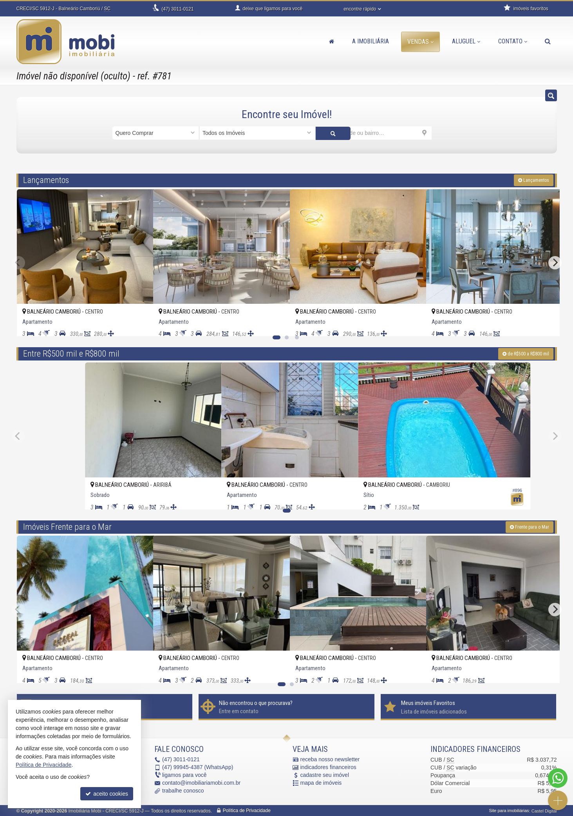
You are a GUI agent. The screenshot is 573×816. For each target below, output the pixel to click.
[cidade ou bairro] (374, 133)
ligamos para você (184, 774)
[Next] (555, 262)
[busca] (548, 41)
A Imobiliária (370, 41)
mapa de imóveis (321, 782)
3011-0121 (177, 9)
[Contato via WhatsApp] (558, 778)
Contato (512, 41)
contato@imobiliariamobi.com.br (201, 782)
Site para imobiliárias (509, 810)
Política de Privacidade (247, 810)
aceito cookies (106, 794)
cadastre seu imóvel (324, 774)
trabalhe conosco (183, 790)
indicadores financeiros (328, 767)
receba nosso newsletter (330, 759)
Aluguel (466, 41)
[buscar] (446, 133)
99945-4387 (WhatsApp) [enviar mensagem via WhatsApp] (197, 767)
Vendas (420, 41)
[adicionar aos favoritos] (139, 323)
